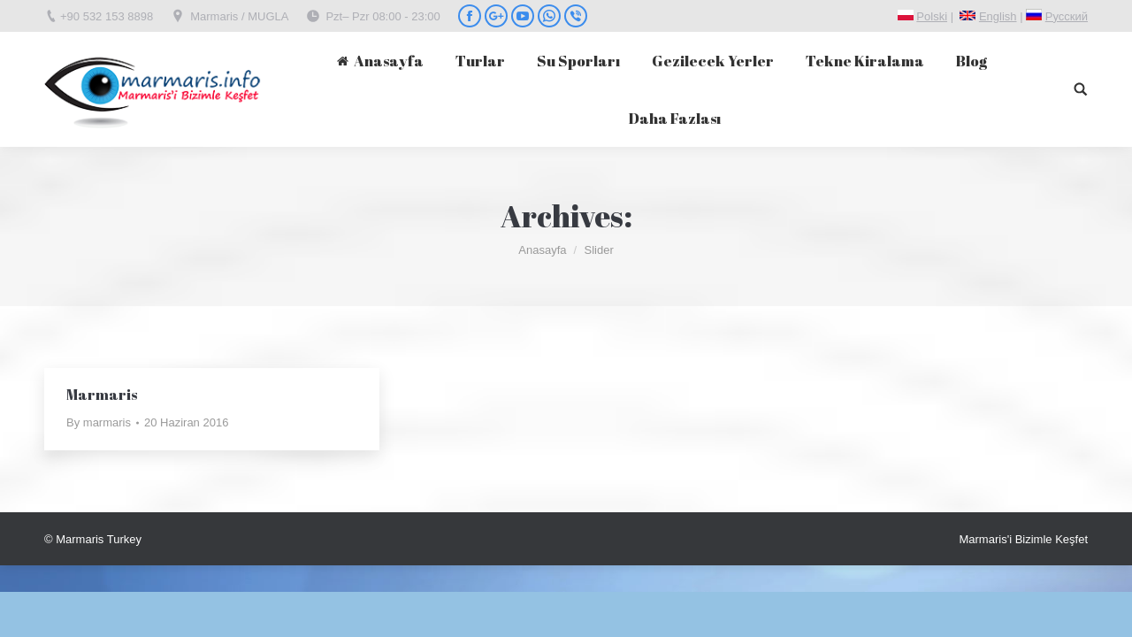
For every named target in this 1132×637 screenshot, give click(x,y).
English (998, 16)
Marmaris (101, 394)
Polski (931, 16)
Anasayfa (542, 250)
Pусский (1066, 16)
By (98, 422)
